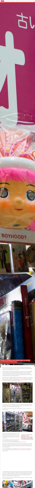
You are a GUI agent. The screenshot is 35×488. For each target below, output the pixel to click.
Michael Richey (13, 363)
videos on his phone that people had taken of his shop (15, 444)
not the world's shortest (21, 378)
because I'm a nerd (15, 369)
